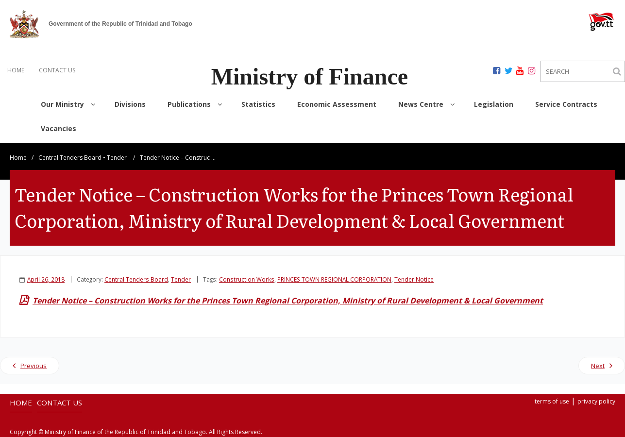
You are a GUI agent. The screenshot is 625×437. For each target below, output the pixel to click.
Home (18, 157)
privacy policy (596, 401)
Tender (117, 157)
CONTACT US (57, 70)
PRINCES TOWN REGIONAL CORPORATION (334, 279)
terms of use (552, 401)
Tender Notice (414, 279)
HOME (15, 70)
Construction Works (246, 279)
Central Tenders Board (69, 157)
